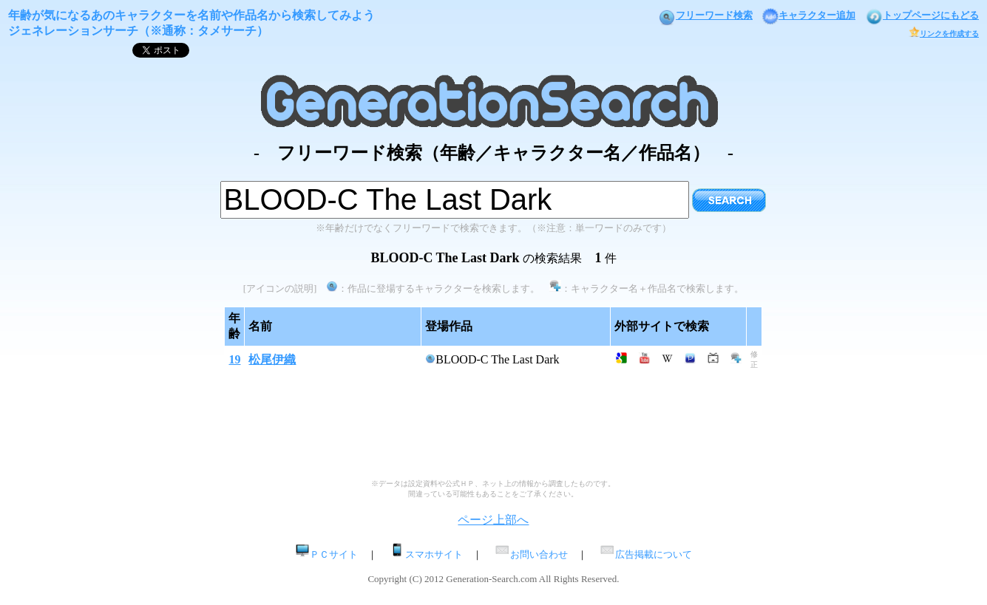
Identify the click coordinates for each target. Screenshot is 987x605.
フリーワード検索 (705, 15)
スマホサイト (426, 554)
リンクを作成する (944, 34)
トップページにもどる (922, 15)
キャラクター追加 (808, 15)
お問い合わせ (531, 554)
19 (234, 359)
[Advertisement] (493, 301)
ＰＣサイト (326, 554)
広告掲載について (645, 554)
